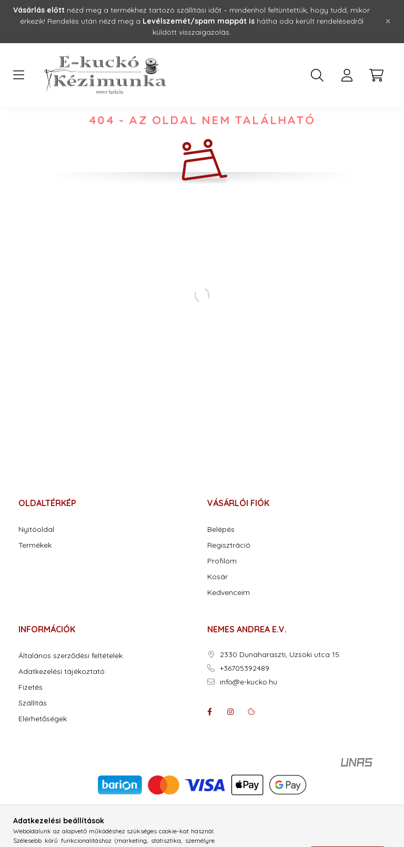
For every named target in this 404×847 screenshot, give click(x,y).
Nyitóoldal (36, 561)
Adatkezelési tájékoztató (61, 703)
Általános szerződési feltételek (70, 687)
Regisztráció (228, 577)
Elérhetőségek (42, 751)
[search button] (317, 75)
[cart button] (376, 75)
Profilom (222, 593)
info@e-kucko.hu (248, 714)
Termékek (35, 577)
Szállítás (32, 735)
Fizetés (30, 719)
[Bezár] (388, 21)
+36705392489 (244, 700)
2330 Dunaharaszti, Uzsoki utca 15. (280, 686)
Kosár (217, 608)
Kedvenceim (228, 624)
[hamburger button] (18, 75)
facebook (209, 743)
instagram (230, 743)
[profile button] (346, 75)
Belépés (221, 561)
